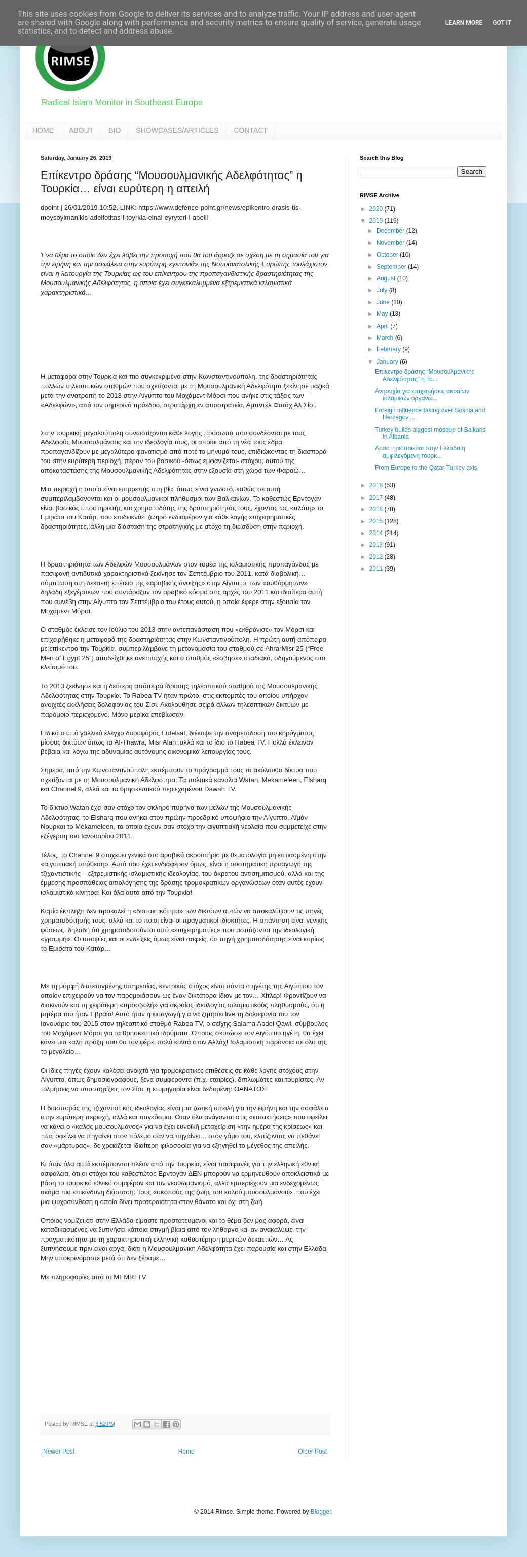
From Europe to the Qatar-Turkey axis (426, 467)
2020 (377, 209)
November (391, 242)
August (387, 278)
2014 (377, 533)
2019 (377, 220)
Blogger (321, 1511)
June (384, 302)
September (392, 266)
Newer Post (58, 1451)
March (386, 337)
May (383, 313)
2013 (377, 544)
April (383, 326)
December (391, 230)
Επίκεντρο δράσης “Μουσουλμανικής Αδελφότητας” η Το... (424, 375)
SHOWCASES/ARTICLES (177, 130)
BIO (114, 130)
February (389, 349)
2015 (377, 521)
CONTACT (251, 130)
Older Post (312, 1451)
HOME (43, 130)
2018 (377, 485)
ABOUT (81, 130)
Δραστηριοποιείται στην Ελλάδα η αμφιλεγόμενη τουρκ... (420, 452)
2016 (377, 509)
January (388, 361)
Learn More (464, 22)
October (388, 254)
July (383, 290)
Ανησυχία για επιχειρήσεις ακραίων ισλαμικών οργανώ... (422, 394)
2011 (377, 568)
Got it (502, 22)
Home (186, 1451)
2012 (377, 556)
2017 (377, 497)
